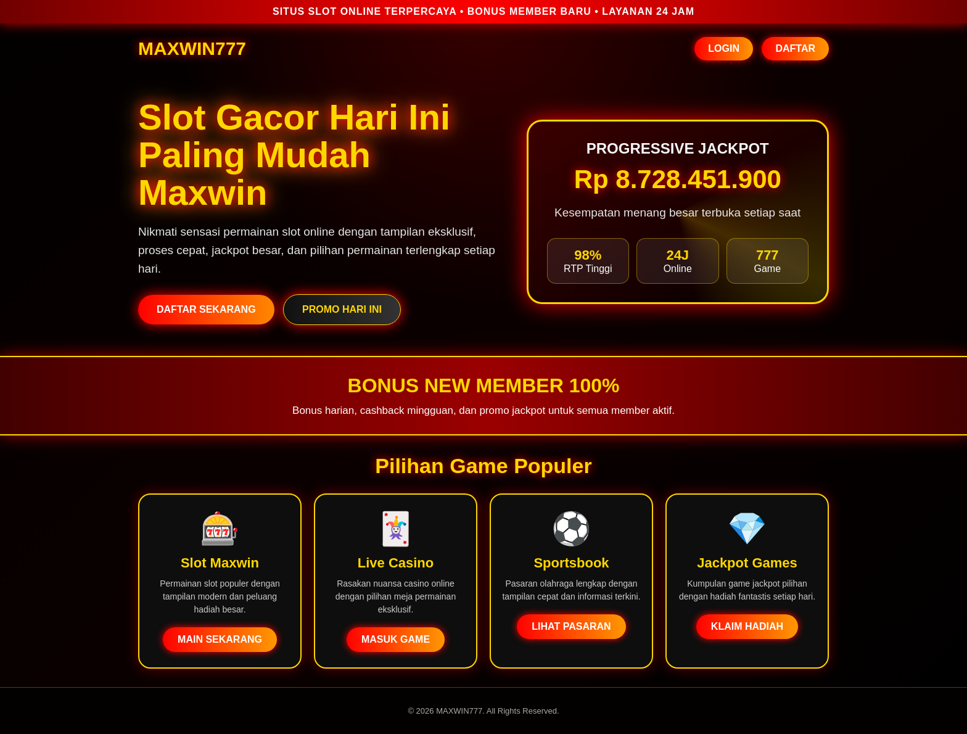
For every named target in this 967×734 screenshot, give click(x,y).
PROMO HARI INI (342, 309)
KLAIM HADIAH (747, 626)
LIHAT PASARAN (571, 626)
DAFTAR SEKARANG (206, 309)
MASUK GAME (395, 639)
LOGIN (723, 48)
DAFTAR (795, 48)
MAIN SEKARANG (220, 639)
